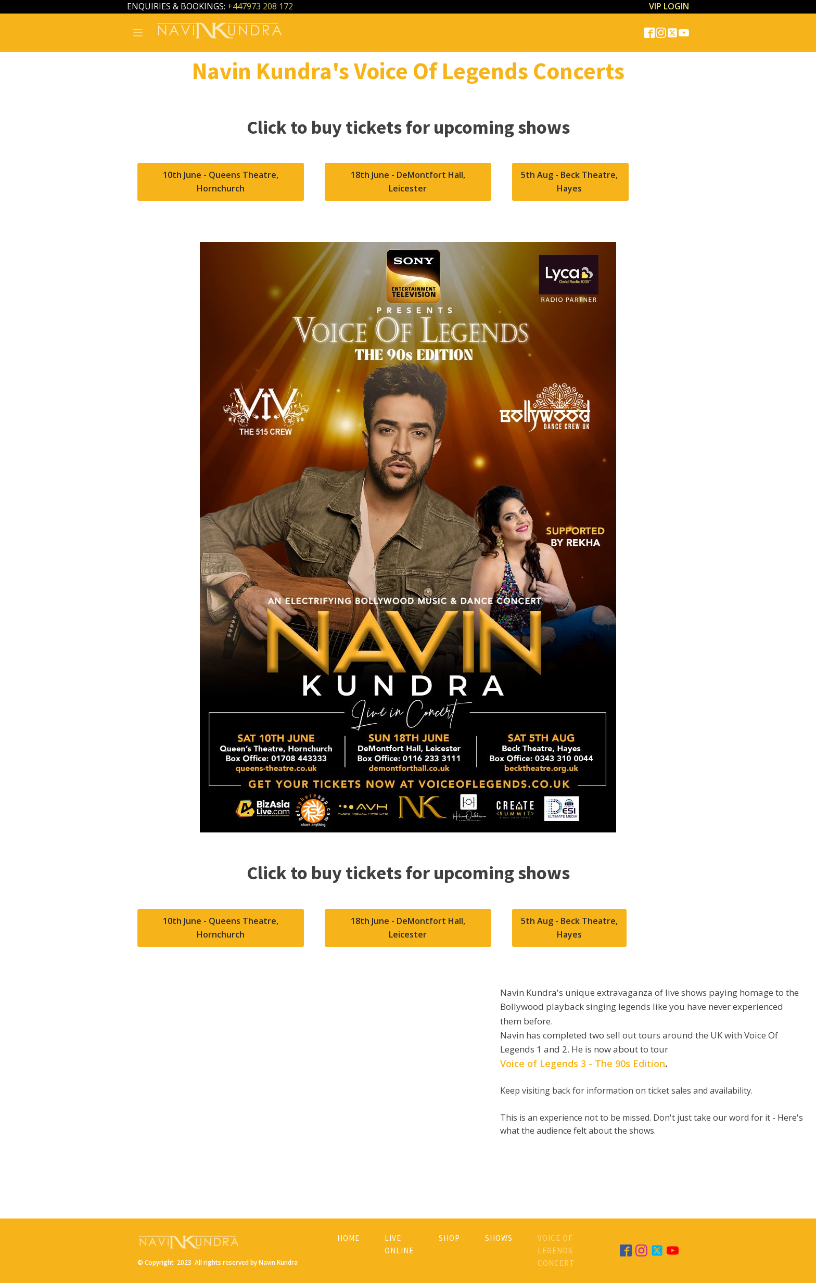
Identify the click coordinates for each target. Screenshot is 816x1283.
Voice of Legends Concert (556, 1250)
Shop (449, 1238)
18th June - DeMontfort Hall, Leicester (408, 181)
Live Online (399, 1244)
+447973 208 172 (260, 6)
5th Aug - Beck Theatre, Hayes (570, 181)
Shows (499, 1238)
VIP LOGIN (669, 6)
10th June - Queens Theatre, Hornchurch (220, 181)
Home (348, 1238)
